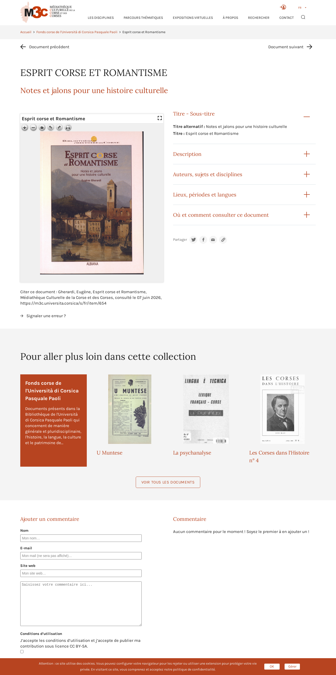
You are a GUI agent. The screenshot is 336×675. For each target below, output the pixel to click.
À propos (230, 18)
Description (187, 154)
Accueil (25, 32)
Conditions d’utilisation (41, 633)
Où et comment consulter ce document (221, 215)
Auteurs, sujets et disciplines (207, 174)
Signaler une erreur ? (46, 315)
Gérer (292, 666)
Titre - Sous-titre (194, 113)
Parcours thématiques (143, 18)
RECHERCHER (258, 18)
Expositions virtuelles (193, 18)
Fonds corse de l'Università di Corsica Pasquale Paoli (76, 32)
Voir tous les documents (168, 482)
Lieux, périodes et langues (204, 194)
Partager (180, 239)
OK (272, 666)
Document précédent (49, 46)
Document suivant (285, 46)
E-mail (26, 548)
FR (299, 7)
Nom (24, 530)
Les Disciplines (101, 18)
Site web (27, 565)
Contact (286, 18)
